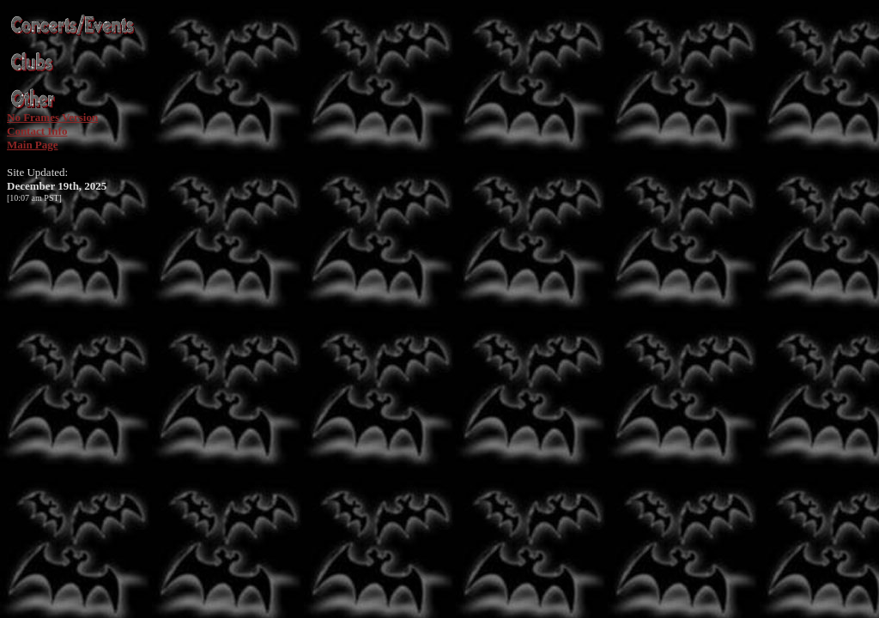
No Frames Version (52, 117)
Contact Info (37, 130)
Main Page (32, 144)
